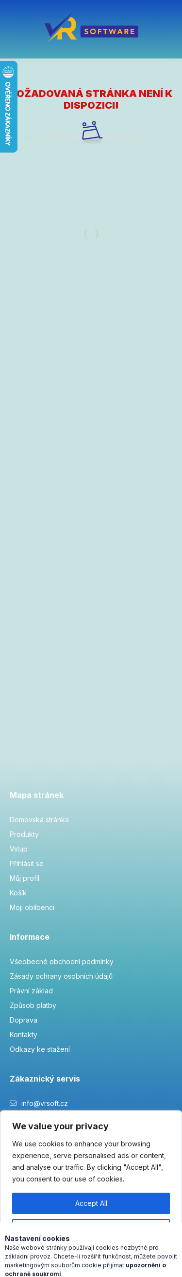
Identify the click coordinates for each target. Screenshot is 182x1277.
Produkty (24, 834)
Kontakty (23, 1034)
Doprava (23, 1020)
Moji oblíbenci (32, 907)
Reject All (91, 1256)
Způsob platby (33, 1005)
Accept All (91, 1203)
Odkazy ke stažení (40, 1049)
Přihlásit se (27, 863)
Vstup (19, 849)
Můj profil (24, 878)
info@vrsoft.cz (44, 1103)
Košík (18, 893)
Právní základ (31, 991)
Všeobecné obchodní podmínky (62, 961)
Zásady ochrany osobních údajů (61, 976)
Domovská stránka (39, 819)
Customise (91, 1229)
